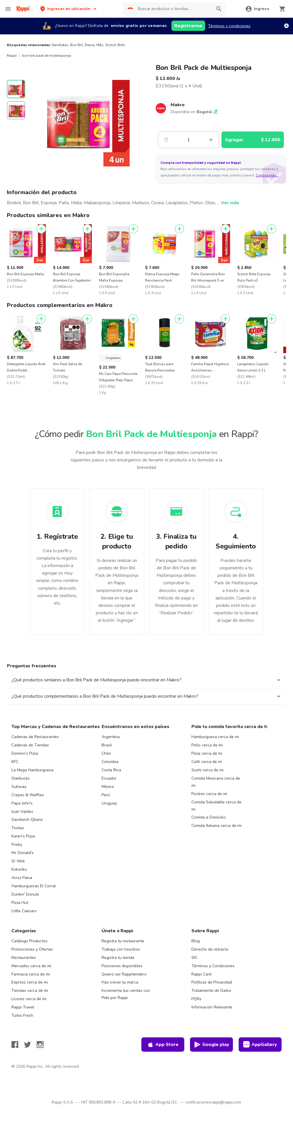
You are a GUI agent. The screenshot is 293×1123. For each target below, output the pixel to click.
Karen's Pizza (23, 836)
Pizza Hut (19, 902)
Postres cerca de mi (209, 793)
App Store (163, 1044)
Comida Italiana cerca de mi (216, 825)
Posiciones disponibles (122, 966)
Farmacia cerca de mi (30, 974)
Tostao (17, 828)
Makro (178, 105)
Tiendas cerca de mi (29, 990)
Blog (195, 941)
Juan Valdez (22, 811)
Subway (18, 786)
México (108, 786)
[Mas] (211, 139)
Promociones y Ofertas (32, 949)
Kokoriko (19, 869)
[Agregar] (41, 228)
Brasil (107, 745)
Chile (106, 753)
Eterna (90, 45)
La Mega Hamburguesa (32, 770)
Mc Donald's (22, 852)
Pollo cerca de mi (207, 745)
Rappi (12, 55)
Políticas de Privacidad (211, 982)
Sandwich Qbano (27, 819)
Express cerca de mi (29, 982)
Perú (106, 795)
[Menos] (166, 139)
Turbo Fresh (22, 1015)
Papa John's (22, 803)
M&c (100, 45)
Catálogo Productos (29, 941)
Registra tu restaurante (123, 941)
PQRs (196, 999)
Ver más (230, 203)
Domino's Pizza (24, 753)
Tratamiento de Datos (211, 990)
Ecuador (109, 778)
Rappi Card (201, 974)
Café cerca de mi (206, 761)
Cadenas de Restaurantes (35, 737)
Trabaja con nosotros (121, 949)
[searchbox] (173, 9)
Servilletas (60, 45)
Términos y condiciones (229, 26)
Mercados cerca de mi (31, 966)
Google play (211, 1044)
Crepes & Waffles (27, 795)
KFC (14, 761)
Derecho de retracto (209, 949)
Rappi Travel (22, 1007)
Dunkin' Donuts (25, 894)
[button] (68, 8)
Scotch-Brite (115, 45)
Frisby (16, 844)
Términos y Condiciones (212, 966)
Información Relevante (211, 1007)
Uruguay (109, 803)
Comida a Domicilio (208, 817)
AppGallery (260, 1044)
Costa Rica (111, 770)
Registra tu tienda (118, 957)
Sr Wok (18, 861)
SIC (194, 957)
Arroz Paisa (21, 877)
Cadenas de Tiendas (30, 745)
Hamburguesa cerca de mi (215, 737)
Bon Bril (76, 45)
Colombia (110, 761)
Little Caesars (24, 911)
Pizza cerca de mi (206, 753)
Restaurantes (23, 957)
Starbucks (20, 778)
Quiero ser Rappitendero (124, 974)
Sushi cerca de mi (207, 770)
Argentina (111, 737)
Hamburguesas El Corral (33, 886)
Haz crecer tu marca (120, 982)
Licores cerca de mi (28, 999)
